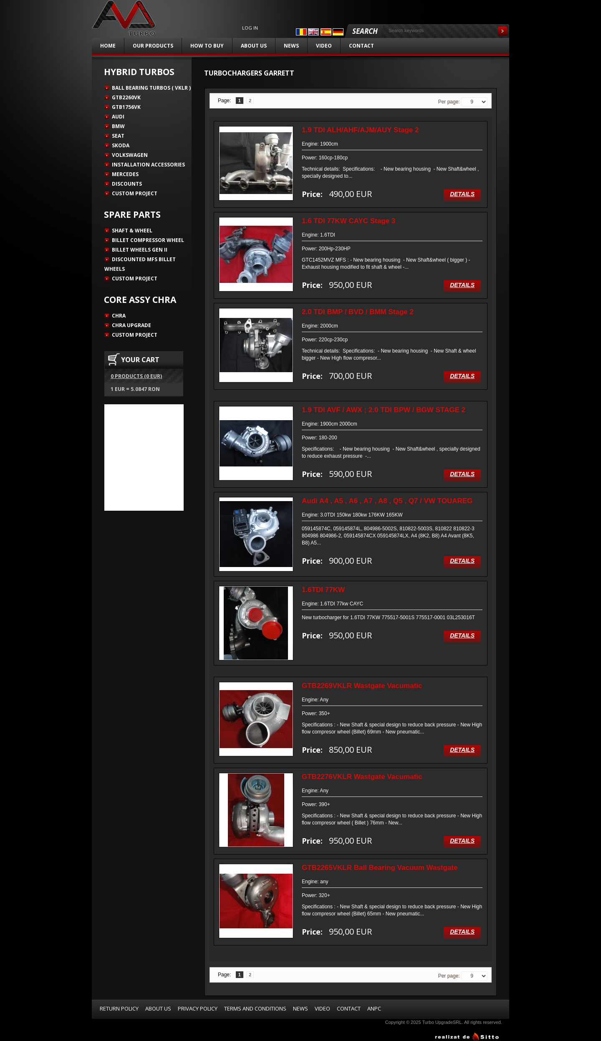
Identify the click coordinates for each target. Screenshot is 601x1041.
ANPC (374, 1008)
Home (108, 45)
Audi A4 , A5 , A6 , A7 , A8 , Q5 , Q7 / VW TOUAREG (387, 501)
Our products (153, 45)
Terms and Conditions (255, 1008)
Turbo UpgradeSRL (442, 1022)
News (291, 45)
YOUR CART (140, 359)
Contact (361, 45)
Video (324, 45)
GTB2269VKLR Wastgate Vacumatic (362, 686)
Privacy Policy (197, 1008)
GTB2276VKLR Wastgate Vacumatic (362, 777)
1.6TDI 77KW (323, 590)
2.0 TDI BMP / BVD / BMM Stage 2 (358, 312)
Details (462, 194)
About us (254, 45)
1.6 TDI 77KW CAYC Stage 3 (348, 221)
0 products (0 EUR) (136, 376)
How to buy (207, 45)
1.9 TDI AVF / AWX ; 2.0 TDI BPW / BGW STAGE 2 (383, 410)
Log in (250, 28)
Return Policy (119, 1008)
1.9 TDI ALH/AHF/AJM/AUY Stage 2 (360, 130)
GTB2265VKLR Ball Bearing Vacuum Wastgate (379, 868)
